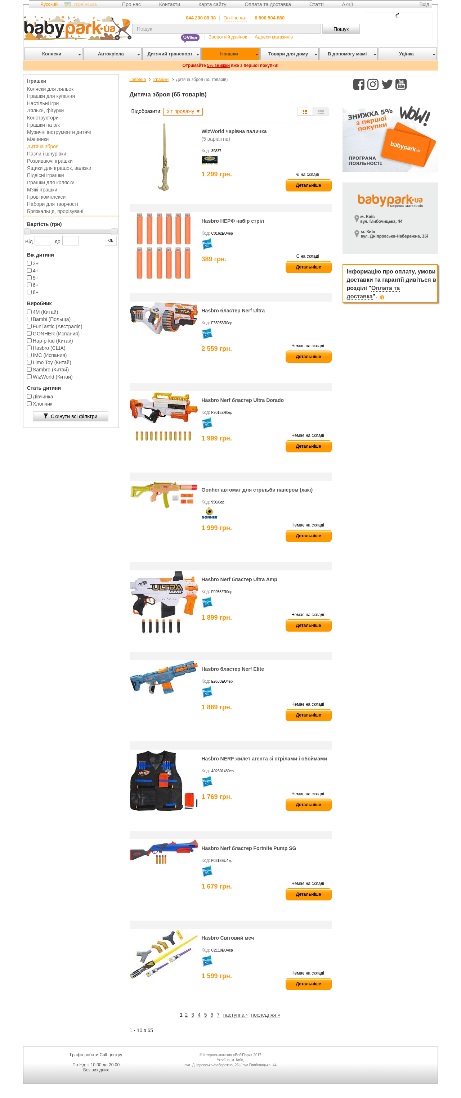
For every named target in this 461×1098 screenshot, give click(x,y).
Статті (316, 4)
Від (29, 241)
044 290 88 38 (201, 18)
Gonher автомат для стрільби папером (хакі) (257, 490)
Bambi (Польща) (52, 319)
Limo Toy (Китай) (52, 362)
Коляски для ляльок (50, 89)
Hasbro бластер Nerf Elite (233, 669)
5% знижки (218, 65)
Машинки (38, 139)
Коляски (60, 54)
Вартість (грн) (44, 224)
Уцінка (416, 54)
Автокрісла (118, 54)
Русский (49, 4)
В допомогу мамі (351, 54)
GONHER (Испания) (56, 333)
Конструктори (43, 118)
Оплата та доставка (268, 4)
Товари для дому (291, 54)
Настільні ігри (43, 103)
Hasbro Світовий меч (228, 938)
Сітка (305, 112)
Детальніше (308, 185)
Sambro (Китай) (51, 369)
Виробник (39, 303)
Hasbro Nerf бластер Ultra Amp (239, 579)
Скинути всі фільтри (70, 417)
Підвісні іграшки (45, 175)
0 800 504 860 (270, 18)
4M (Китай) (45, 312)
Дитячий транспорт (172, 54)
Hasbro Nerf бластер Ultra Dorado (243, 400)
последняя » (265, 1015)
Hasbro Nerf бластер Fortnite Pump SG (249, 848)
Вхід (424, 4)
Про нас (131, 4)
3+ (36, 263)
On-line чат (235, 18)
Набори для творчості (52, 204)
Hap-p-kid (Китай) (53, 341)
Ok (110, 241)
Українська (85, 4)
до (56, 241)
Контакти (169, 4)
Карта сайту (212, 4)
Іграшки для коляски (51, 182)
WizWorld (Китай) (53, 377)
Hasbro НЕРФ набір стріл (233, 221)
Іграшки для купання (51, 96)
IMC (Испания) (50, 355)
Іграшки (238, 54)
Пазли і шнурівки (46, 154)
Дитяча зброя (43, 146)
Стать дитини (44, 388)
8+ (36, 292)
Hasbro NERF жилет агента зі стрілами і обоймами (264, 759)
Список (320, 112)
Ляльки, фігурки (45, 110)
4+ (36, 271)
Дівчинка (43, 396)
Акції (347, 4)
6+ (36, 285)
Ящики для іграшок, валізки (59, 168)
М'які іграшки (42, 190)
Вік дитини (40, 255)
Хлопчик (42, 404)
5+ (36, 278)
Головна (138, 79)
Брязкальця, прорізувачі (55, 211)
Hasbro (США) (49, 348)
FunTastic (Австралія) (57, 326)
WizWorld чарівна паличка (234, 131)
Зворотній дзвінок (228, 37)
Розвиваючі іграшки (50, 161)
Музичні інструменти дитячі (59, 132)
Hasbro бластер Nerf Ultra (233, 310)
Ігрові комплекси (46, 197)
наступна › (235, 1015)
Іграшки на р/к (43, 125)
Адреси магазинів (274, 37)
